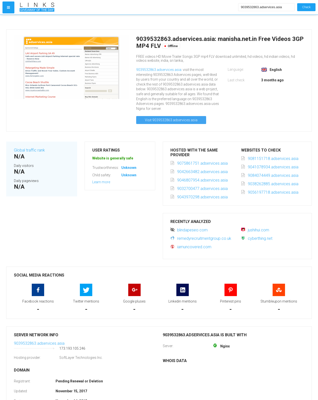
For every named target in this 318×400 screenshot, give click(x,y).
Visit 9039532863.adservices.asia (171, 120)
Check (306, 7)
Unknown (128, 168)
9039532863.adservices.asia (158, 70)
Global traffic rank (29, 150)
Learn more (101, 182)
